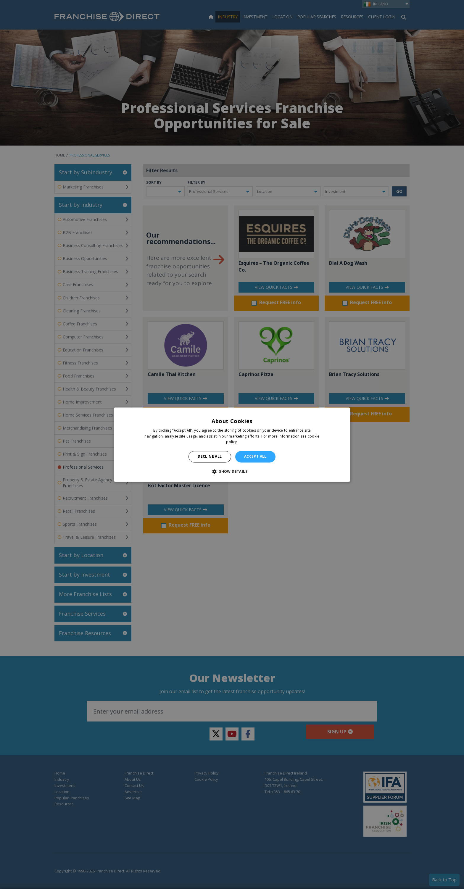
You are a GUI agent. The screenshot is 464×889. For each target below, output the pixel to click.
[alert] (232, 444)
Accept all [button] (255, 456)
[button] (232, 471)
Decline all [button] (210, 456)
